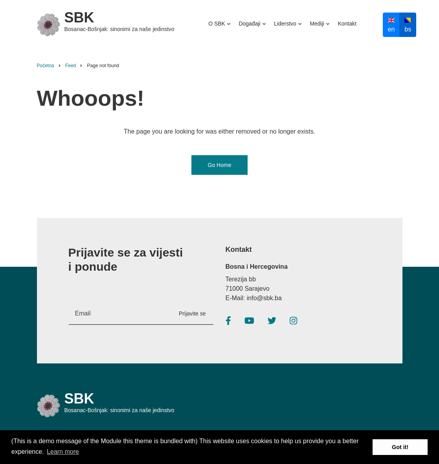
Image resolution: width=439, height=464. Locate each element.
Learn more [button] (63, 451)
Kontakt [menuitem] (347, 23)
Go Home (219, 165)
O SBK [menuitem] (220, 27)
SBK (79, 17)
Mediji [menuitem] (318, 27)
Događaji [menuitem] (251, 27)
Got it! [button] (400, 447)
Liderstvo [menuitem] (286, 27)
